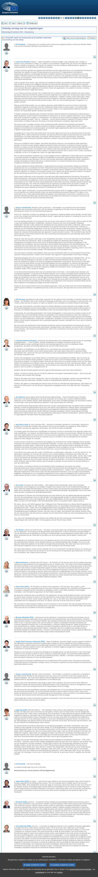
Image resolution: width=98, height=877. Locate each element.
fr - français (59, 18)
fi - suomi (93, 18)
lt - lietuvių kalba (71, 18)
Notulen (92, 38)
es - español (42, 18)
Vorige (13, 23)
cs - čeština (44, 18)
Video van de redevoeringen (75, 38)
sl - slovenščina (90, 18)
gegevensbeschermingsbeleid (80, 872)
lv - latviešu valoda (68, 18)
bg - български (39, 18)
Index (5, 23)
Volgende (19, 23)
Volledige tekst (33, 23)
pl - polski (81, 18)
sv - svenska (95, 18)
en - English (56, 18)
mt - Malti (76, 18)
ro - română (85, 18)
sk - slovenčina (88, 18)
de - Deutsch (49, 18)
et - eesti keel (51, 18)
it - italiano (66, 18)
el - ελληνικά (54, 18)
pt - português (83, 18)
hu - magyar (73, 18)
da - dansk (47, 18)
